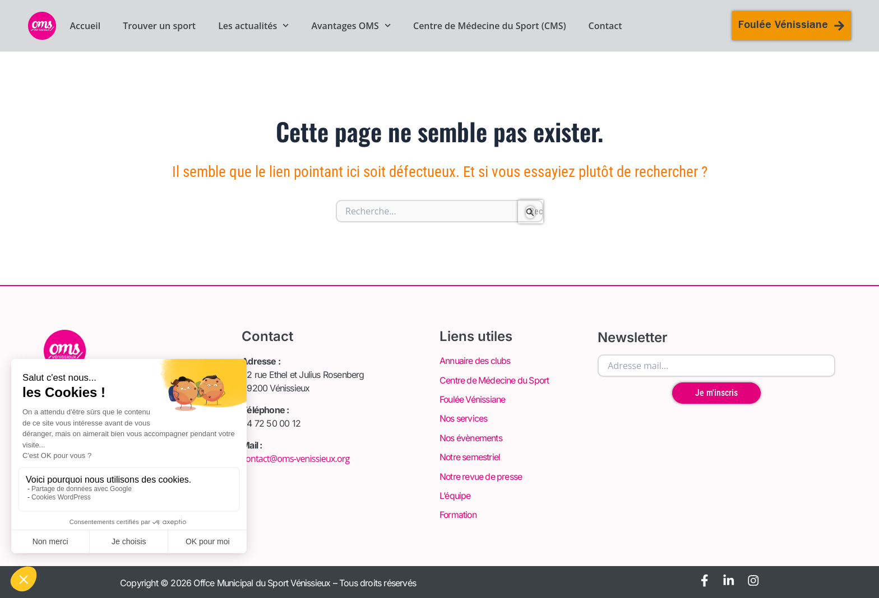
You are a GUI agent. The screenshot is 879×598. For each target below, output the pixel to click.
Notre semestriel (470, 456)
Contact (605, 26)
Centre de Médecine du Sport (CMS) (489, 26)
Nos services (464, 418)
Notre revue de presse (482, 475)
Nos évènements (471, 437)
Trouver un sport (159, 26)
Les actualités (253, 25)
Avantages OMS (351, 25)
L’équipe (455, 494)
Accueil (85, 26)
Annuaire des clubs (476, 361)
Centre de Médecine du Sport (496, 380)
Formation (459, 513)
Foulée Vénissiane (473, 399)
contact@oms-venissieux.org (295, 458)
